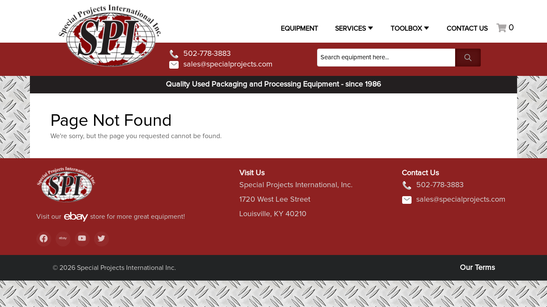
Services (350, 28)
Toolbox (406, 28)
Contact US (467, 28)
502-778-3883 (200, 54)
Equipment (299, 28)
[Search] (386, 58)
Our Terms (477, 268)
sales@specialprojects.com (221, 65)
